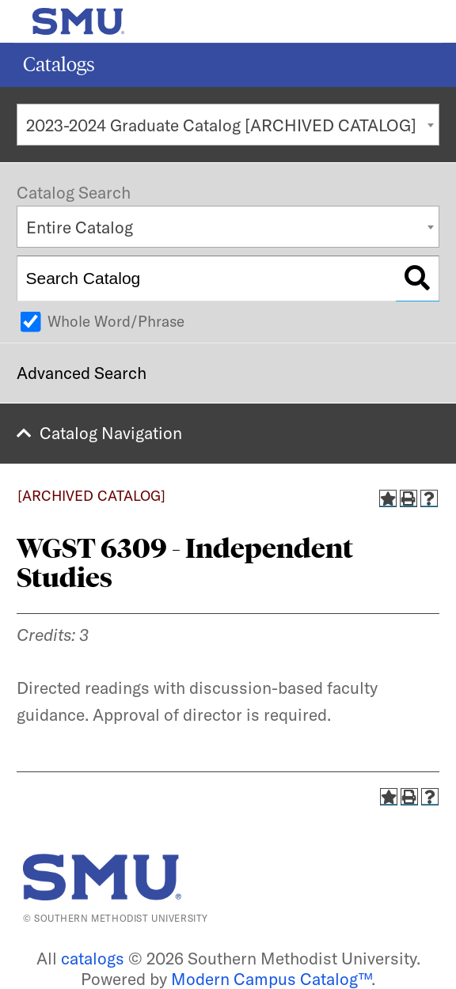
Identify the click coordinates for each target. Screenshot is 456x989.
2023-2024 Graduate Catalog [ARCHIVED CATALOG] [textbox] (221, 125)
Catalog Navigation (111, 433)
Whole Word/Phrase (116, 321)
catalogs (92, 958)
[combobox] (228, 125)
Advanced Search (81, 372)
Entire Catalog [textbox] (79, 227)
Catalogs (59, 64)
